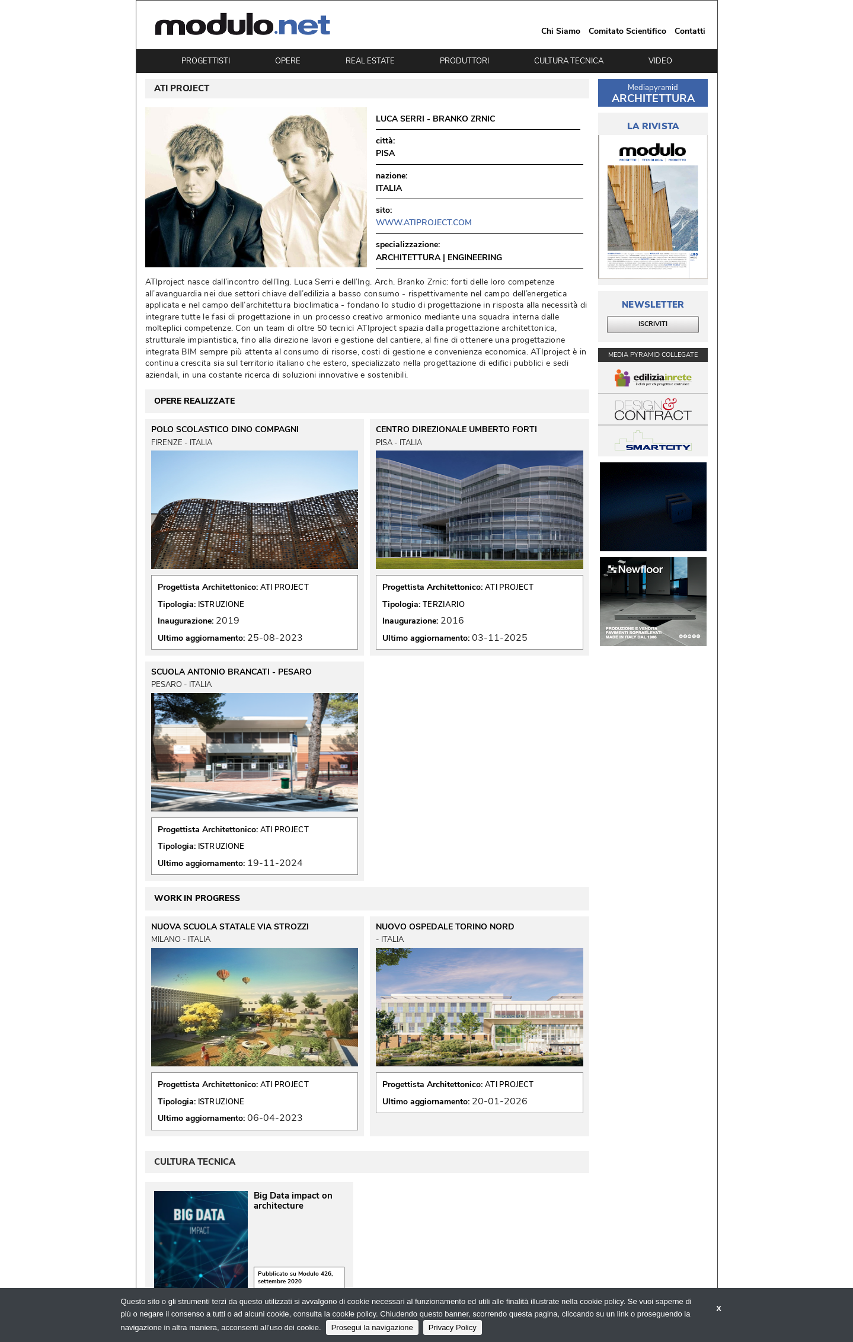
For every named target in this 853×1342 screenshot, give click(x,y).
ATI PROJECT (284, 587)
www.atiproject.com (424, 222)
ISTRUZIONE (221, 604)
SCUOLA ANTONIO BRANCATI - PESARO (231, 672)
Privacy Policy (453, 1327)
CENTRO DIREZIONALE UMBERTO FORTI (456, 429)
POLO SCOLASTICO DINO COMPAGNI (225, 429)
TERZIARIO (444, 604)
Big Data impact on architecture (293, 1201)
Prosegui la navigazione (372, 1327)
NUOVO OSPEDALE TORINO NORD (445, 927)
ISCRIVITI (652, 323)
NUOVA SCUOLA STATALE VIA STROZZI (230, 927)
